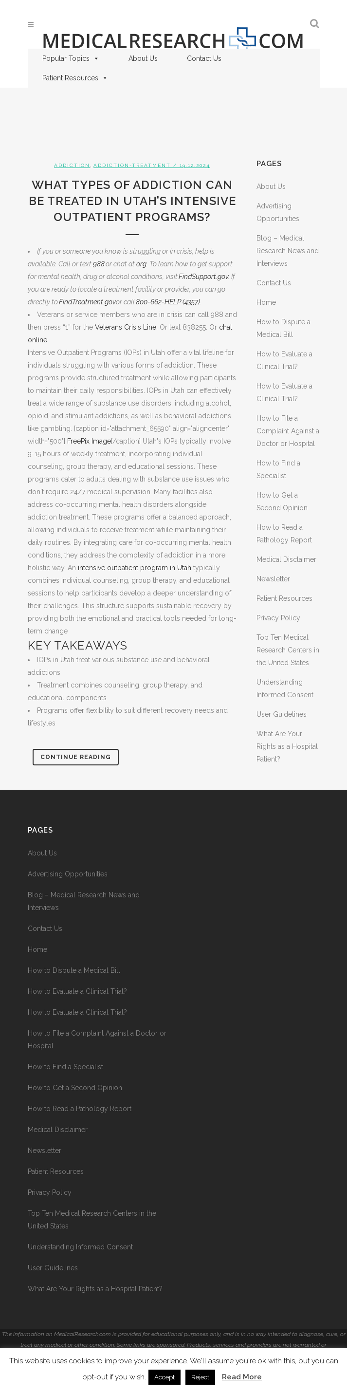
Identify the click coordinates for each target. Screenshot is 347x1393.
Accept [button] (164, 1377)
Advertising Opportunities (68, 874)
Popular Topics (70, 58)
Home (266, 302)
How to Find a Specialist (65, 1067)
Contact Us (204, 58)
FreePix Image (89, 441)
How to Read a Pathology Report (79, 1109)
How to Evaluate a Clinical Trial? (77, 991)
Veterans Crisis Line (125, 327)
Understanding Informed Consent (80, 1247)
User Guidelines (281, 714)
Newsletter (273, 579)
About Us (143, 58)
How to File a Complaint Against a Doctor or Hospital (287, 430)
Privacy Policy (278, 618)
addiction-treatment (132, 165)
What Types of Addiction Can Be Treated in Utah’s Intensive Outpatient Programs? (132, 201)
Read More (242, 1377)
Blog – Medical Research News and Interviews (287, 250)
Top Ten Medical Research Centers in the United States (287, 650)
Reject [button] (200, 1377)
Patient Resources (75, 78)
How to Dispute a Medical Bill (74, 970)
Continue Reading (75, 757)
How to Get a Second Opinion (75, 1088)
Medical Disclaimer (286, 559)
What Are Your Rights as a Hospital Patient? (287, 746)
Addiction (72, 165)
